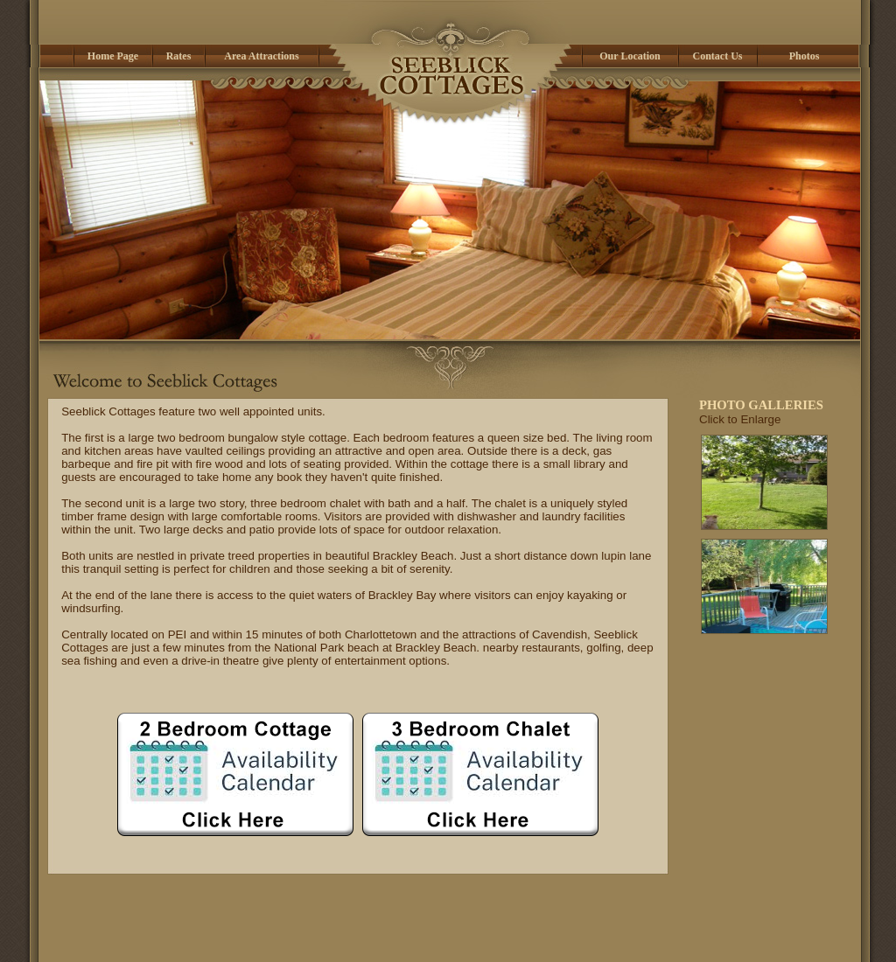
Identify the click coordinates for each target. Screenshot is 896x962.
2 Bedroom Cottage (329, 937)
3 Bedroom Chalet (425, 937)
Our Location (589, 937)
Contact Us (653, 937)
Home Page (247, 937)
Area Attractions (513, 937)
